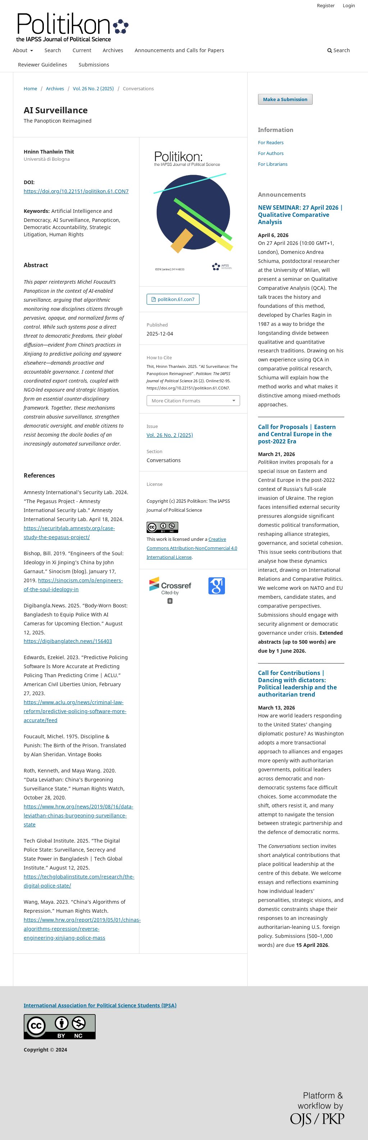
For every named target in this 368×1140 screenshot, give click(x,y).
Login (349, 5)
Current (82, 50)
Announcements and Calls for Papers (179, 50)
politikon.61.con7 (175, 299)
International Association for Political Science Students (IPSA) (100, 1005)
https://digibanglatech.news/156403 (68, 641)
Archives (113, 50)
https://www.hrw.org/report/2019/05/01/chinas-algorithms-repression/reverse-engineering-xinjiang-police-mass (82, 928)
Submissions (94, 64)
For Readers (271, 142)
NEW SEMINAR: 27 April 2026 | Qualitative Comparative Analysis (300, 215)
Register (326, 5)
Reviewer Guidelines (42, 64)
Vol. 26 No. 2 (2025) (93, 88)
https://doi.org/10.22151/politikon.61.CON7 (76, 191)
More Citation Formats (176, 400)
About (21, 50)
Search (53, 50)
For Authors (271, 153)
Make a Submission (285, 99)
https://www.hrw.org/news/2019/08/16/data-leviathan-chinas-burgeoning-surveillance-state (78, 815)
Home (30, 88)
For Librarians (273, 164)
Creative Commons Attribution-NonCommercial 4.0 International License (192, 548)
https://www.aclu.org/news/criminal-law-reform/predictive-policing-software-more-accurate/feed (75, 711)
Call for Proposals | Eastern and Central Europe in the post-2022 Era (297, 434)
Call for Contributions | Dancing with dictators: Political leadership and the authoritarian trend (297, 683)
